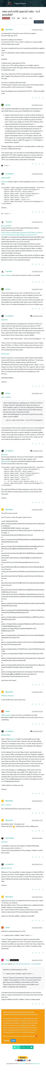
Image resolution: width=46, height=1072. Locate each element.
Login (13, 1040)
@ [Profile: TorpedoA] (5, 354)
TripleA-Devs (21, 1063)
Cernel (7, 960)
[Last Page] (31, 1047)
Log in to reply (39, 22)
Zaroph (7, 105)
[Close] (42, 1012)
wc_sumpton (9, 174)
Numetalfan (9, 29)
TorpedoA (8, 222)
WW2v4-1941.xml (7, 696)
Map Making (6, 18)
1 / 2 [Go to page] (23, 1047)
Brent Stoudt (9, 838)
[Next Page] (27, 1047)
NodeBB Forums (36, 1063)
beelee (7, 711)
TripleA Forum (20, 3)
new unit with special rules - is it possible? (26, 964)
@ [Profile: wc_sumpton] (6, 225)
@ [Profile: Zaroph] (4, 182)
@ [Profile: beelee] (13, 739)
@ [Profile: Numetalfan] (6, 178)
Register (6, 1040)
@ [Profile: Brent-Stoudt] (6, 868)
